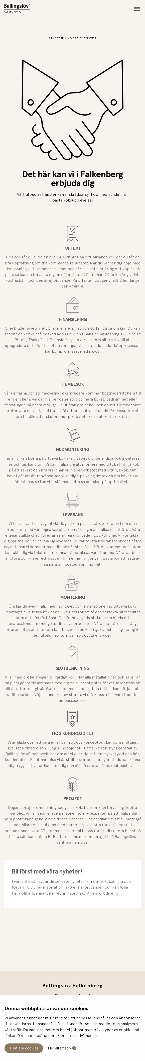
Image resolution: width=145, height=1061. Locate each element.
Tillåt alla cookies (24, 1048)
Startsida (58, 38)
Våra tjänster (83, 38)
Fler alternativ (59, 1048)
